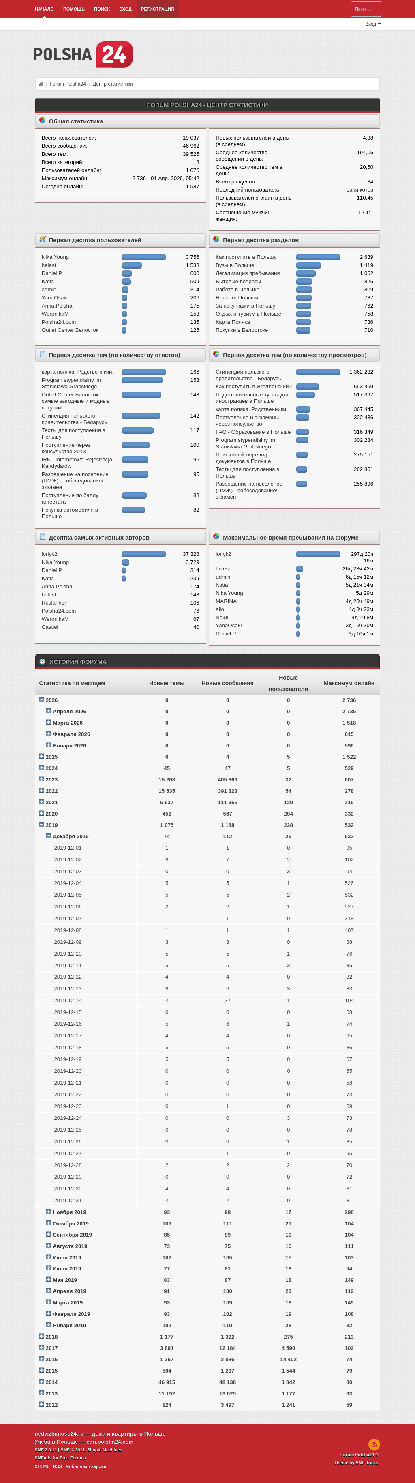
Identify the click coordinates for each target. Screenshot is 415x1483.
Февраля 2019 (71, 1314)
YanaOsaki (55, 298)
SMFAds (42, 1457)
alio (220, 609)
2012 (52, 1405)
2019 (52, 825)
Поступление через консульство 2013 (66, 448)
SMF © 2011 (72, 1449)
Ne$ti (222, 617)
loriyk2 (50, 554)
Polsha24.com (59, 322)
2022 (52, 791)
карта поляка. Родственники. (77, 372)
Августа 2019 (70, 1246)
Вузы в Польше (235, 265)
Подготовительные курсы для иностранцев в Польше (252, 398)
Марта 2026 (68, 723)
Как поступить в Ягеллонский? (254, 386)
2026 (52, 700)
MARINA (226, 601)
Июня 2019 (67, 1269)
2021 (52, 802)
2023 (52, 780)
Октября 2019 (71, 1223)
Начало (44, 8)
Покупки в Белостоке (242, 330)
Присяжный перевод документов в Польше (243, 458)
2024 (52, 768)
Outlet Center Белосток (70, 330)
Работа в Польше (237, 289)
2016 (52, 1359)
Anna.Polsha (57, 306)
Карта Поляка (233, 322)
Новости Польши (237, 298)
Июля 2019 (67, 1258)
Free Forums (73, 1457)
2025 (52, 757)
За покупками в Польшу (245, 306)
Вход (125, 8)
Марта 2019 (68, 1303)
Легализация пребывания (248, 273)
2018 (52, 1337)
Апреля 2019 (69, 1291)
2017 (52, 1348)
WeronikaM (55, 314)
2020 (52, 814)
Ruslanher (54, 603)
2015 (52, 1371)
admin (49, 289)
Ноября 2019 (69, 1212)
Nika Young (55, 257)
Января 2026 (69, 746)
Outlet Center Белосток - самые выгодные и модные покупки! (76, 401)
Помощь (74, 8)
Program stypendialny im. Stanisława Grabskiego (72, 383)
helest (49, 265)
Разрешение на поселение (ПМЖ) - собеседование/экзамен (75, 480)
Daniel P (52, 273)
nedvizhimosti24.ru (58, 1434)
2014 (52, 1382)
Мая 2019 (65, 1280)
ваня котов (360, 190)
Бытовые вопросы (238, 281)
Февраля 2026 (71, 734)
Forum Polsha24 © (359, 1454)
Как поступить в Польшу (246, 257)
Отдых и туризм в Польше (248, 314)
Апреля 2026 (69, 711)
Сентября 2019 (72, 1235)
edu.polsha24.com (109, 1442)
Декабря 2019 (70, 836)
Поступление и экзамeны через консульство (247, 420)
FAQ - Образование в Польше (253, 432)
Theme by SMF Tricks (356, 1462)
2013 (52, 1393)
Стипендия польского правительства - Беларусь (74, 419)
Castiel (50, 627)
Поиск (102, 8)
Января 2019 (69, 1325)
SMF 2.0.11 (45, 1449)
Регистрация (157, 8)
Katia (48, 281)
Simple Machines (104, 1449)
